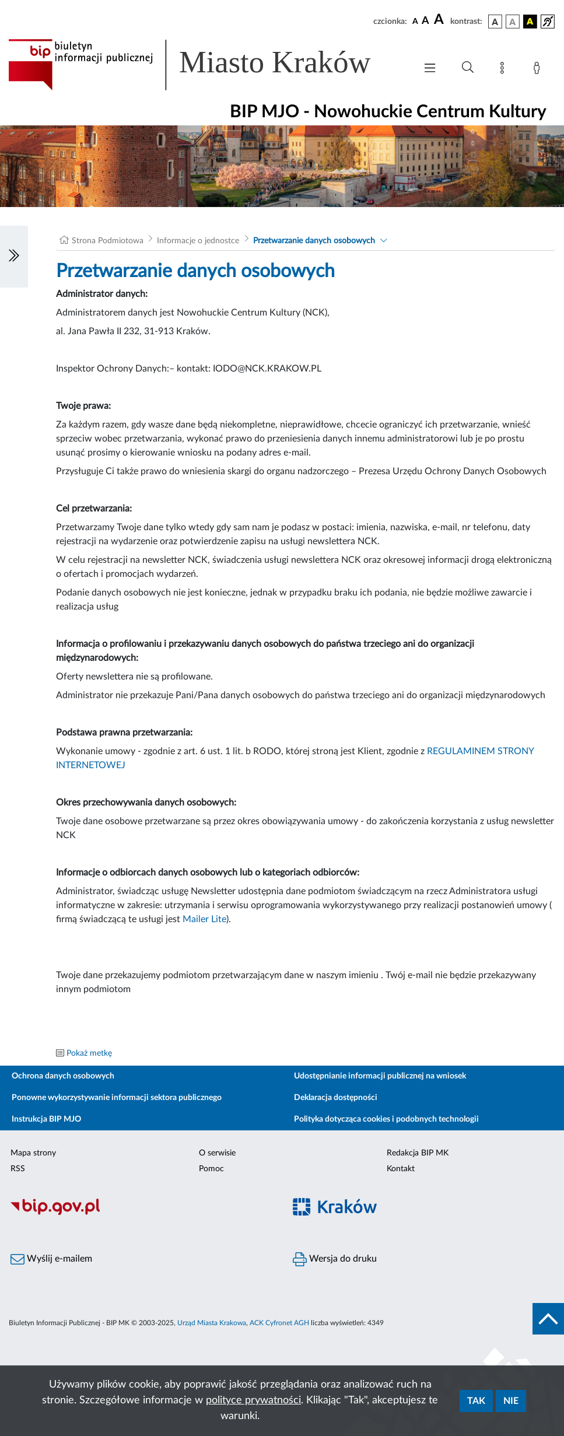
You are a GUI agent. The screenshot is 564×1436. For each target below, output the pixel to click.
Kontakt (401, 1169)
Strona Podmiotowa (107, 241)
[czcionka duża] (440, 19)
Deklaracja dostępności (335, 1098)
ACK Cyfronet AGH (279, 1322)
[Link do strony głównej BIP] (206, 64)
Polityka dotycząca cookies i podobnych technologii (386, 1119)
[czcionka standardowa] (415, 21)
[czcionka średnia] (425, 21)
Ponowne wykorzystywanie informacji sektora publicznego (117, 1098)
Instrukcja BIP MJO (46, 1119)
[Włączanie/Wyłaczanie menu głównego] (430, 69)
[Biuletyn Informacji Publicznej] (141, 1213)
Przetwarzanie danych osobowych (314, 241)
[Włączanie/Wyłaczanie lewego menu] (14, 257)
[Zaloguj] (539, 70)
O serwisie (217, 1153)
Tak (476, 1401)
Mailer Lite (204, 919)
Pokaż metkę (89, 1053)
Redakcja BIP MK (418, 1153)
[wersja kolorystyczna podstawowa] (495, 21)
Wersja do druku (335, 1259)
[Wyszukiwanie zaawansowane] (468, 67)
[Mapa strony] (504, 70)
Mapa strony (33, 1153)
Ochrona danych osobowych (63, 1076)
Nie (511, 1401)
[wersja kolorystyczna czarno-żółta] (530, 21)
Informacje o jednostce (198, 241)
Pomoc (211, 1169)
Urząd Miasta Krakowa (211, 1322)
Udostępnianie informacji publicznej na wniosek (380, 1076)
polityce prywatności (253, 1400)
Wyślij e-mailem (51, 1259)
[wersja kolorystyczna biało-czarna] (512, 21)
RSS (17, 1169)
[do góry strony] (548, 1319)
